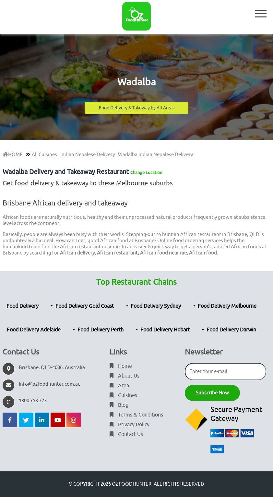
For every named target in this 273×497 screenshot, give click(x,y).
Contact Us (126, 434)
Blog (119, 405)
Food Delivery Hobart (165, 330)
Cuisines (123, 395)
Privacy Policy (129, 424)
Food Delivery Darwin (231, 330)
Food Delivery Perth (100, 330)
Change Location (146, 172)
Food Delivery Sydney (156, 306)
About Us (124, 376)
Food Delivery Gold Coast (84, 306)
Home (121, 366)
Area (119, 385)
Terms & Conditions (136, 415)
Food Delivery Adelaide (34, 330)
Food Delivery (22, 306)
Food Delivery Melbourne (227, 306)
